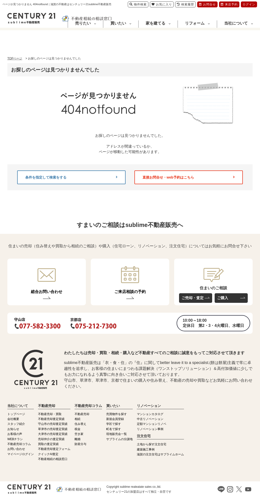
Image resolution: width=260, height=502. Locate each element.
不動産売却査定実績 (51, 419)
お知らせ (13, 429)
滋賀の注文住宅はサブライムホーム (160, 454)
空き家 (79, 434)
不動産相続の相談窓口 (52, 459)
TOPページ (14, 58)
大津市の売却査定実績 (52, 434)
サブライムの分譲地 (119, 439)
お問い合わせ (16, 449)
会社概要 (13, 419)
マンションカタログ (150, 414)
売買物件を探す (116, 414)
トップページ (16, 414)
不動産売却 (82, 414)
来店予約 (229, 4)
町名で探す (113, 429)
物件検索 (138, 4)
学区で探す (113, 424)
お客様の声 (14, 434)
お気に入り (162, 4)
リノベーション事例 (150, 429)
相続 (77, 419)
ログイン (249, 4)
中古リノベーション (150, 419)
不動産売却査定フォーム (54, 449)
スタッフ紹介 (16, 424)
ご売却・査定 (193, 298)
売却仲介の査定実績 (51, 439)
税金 (77, 429)
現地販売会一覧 (116, 434)
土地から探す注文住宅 (151, 444)
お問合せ (207, 4)
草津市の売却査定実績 (52, 429)
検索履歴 (185, 4)
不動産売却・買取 (50, 414)
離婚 (77, 439)
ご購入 (222, 298)
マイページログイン (20, 454)
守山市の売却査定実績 (52, 424)
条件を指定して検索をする (71, 177)
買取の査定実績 (48, 444)
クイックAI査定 (48, 454)
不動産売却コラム (19, 444)
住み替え (80, 424)
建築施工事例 (146, 449)
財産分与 (80, 444)
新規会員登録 (115, 419)
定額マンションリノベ (151, 424)
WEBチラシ (15, 439)
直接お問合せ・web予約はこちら (189, 177)
